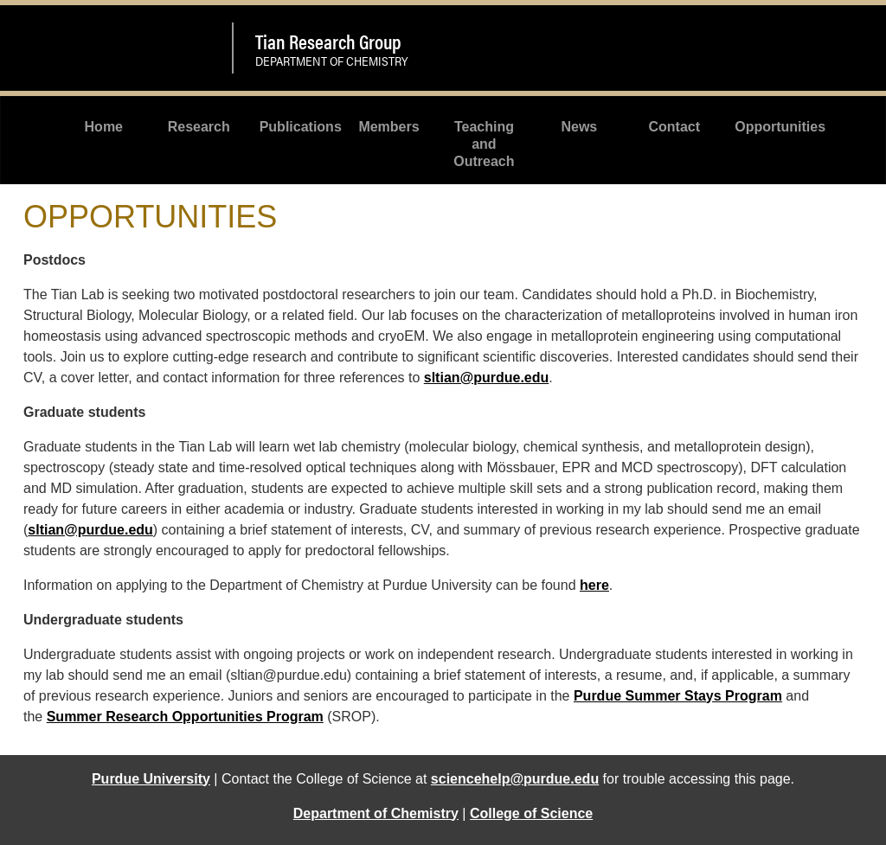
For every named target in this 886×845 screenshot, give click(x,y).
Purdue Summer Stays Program (678, 695)
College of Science (531, 813)
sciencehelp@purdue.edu (515, 778)
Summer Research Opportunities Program (185, 716)
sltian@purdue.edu (486, 377)
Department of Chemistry (376, 813)
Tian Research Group (328, 41)
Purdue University (151, 778)
